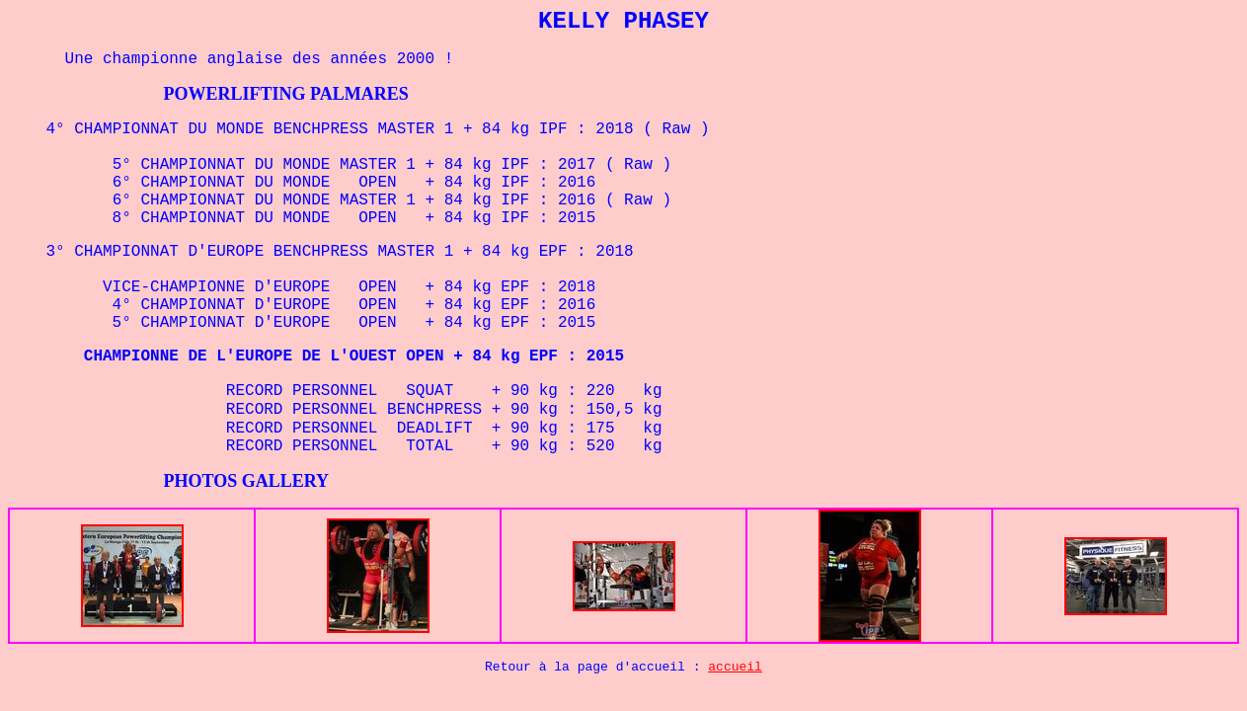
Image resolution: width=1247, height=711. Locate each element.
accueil (735, 667)
